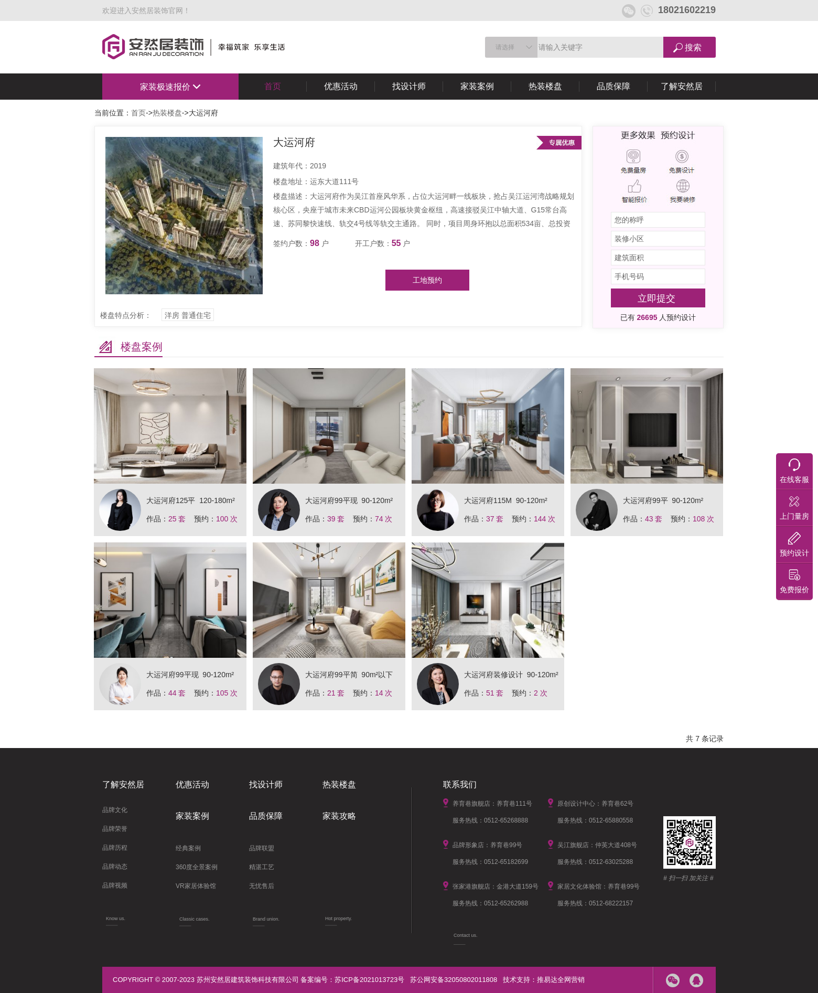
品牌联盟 (261, 848)
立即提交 (656, 298)
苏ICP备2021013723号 (369, 980)
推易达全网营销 (561, 980)
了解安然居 (682, 86)
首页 (272, 86)
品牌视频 (114, 885)
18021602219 (678, 10)
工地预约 (427, 280)
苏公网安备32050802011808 (453, 980)
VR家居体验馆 (196, 886)
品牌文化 (114, 810)
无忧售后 (261, 886)
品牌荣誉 (114, 828)
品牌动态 (114, 866)
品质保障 (613, 86)
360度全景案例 (197, 867)
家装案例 (477, 86)
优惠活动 (341, 86)
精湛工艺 (261, 867)
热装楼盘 (545, 86)
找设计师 (409, 86)
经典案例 (188, 848)
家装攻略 (339, 816)
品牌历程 (114, 847)
